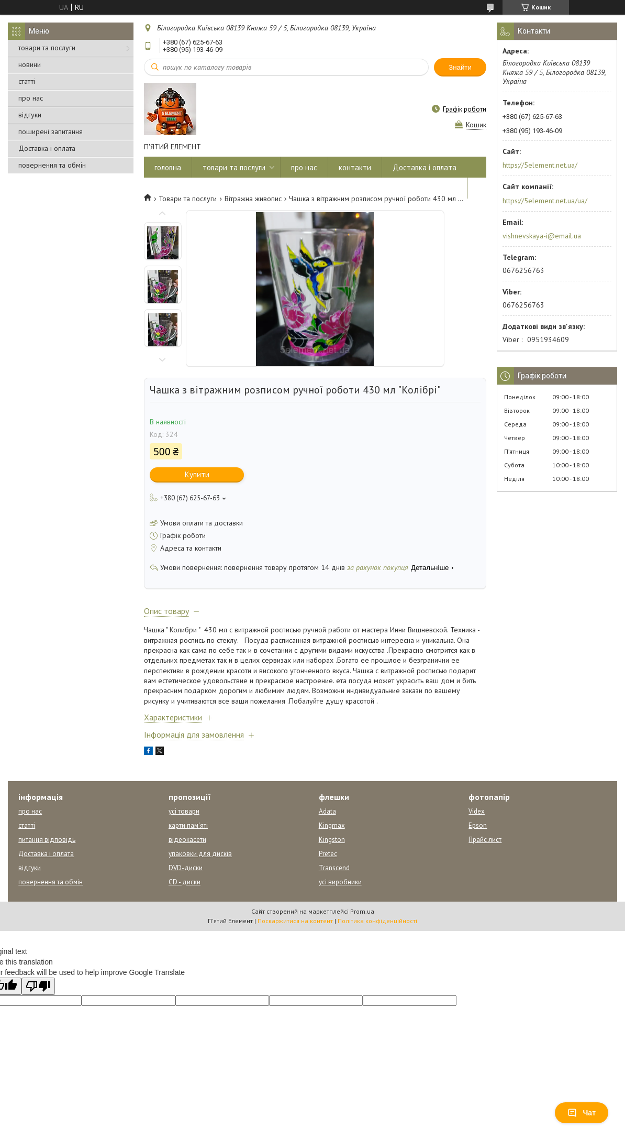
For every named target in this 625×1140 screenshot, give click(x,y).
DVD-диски (186, 867)
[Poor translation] (38, 986)
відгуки (29, 114)
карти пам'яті (188, 825)
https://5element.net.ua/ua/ (545, 200)
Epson (477, 825)
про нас (30, 98)
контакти (355, 167)
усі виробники (340, 882)
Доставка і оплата (46, 148)
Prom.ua (362, 911)
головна (167, 167)
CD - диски (184, 882)
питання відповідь (46, 839)
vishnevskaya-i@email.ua (542, 235)
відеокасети (187, 839)
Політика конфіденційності (377, 921)
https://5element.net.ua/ (540, 165)
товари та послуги (46, 47)
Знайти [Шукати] (460, 67)
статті (26, 81)
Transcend (334, 867)
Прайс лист (484, 839)
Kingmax (332, 825)
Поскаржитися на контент (295, 921)
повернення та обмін (52, 165)
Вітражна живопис (253, 198)
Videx (476, 811)
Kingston (332, 839)
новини (29, 64)
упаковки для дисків (200, 853)
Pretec (328, 853)
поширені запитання (50, 131)
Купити (197, 474)
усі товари (184, 811)
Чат (581, 1112)
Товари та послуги (188, 198)
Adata (327, 811)
